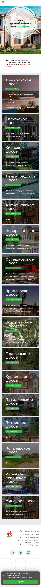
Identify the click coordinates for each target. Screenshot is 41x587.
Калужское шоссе (16, 121)
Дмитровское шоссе (18, 82)
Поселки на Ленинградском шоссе (20, 194)
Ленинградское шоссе (20, 178)
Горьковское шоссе (17, 356)
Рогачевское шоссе (17, 450)
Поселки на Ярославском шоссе (19, 311)
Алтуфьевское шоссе (19, 207)
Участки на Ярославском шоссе (19, 308)
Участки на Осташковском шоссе (19, 277)
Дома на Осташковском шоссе (18, 274)
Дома (7, 219)
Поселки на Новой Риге (15, 342)
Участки (8, 99)
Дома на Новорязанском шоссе (19, 245)
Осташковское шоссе (19, 261)
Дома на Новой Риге (14, 337)
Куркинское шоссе (16, 379)
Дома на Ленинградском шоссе (19, 191)
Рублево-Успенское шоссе (15, 478)
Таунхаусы (10, 102)
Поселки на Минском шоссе (17, 514)
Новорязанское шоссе (20, 233)
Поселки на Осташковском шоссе (20, 279)
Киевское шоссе (14, 150)
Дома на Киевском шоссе (16, 162)
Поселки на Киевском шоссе (17, 165)
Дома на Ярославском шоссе (18, 305)
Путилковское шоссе (19, 402)
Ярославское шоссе (18, 293)
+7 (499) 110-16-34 (30, 534)
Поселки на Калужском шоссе (18, 136)
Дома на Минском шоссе (16, 512)
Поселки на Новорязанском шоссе (20, 248)
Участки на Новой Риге (15, 340)
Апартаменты (11, 105)
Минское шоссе (20, 501)
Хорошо (20, 582)
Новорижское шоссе (18, 324)
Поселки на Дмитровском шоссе (19, 108)
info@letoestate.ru (29, 538)
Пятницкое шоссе (15, 425)
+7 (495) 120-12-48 (29, 531)
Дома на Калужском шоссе (17, 134)
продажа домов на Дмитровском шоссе (19, 95)
